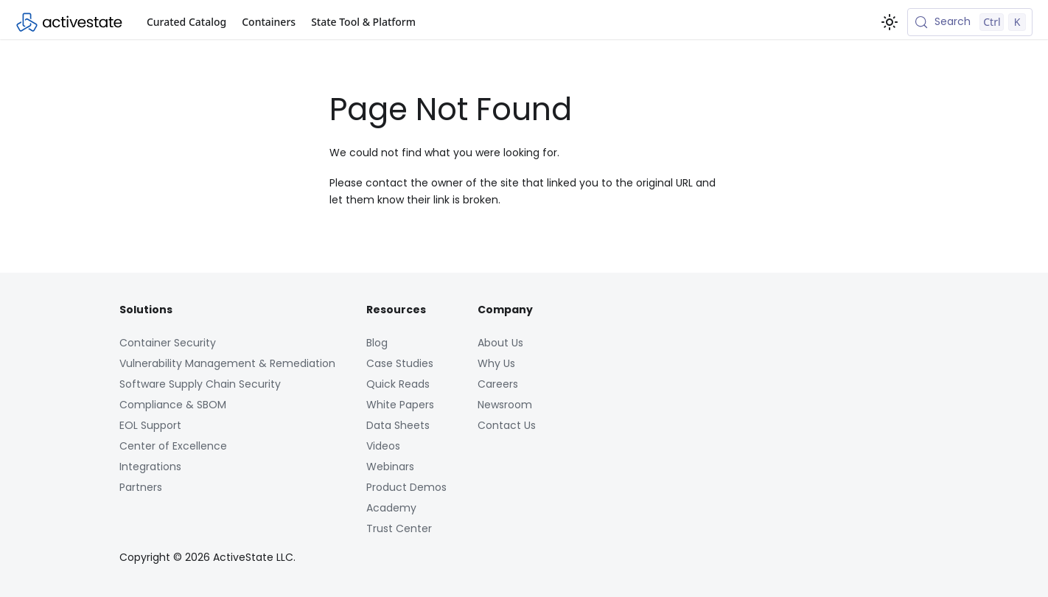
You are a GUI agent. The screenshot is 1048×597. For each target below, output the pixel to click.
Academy (391, 507)
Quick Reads (398, 384)
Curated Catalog (186, 22)
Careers (498, 384)
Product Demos (406, 487)
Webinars (390, 466)
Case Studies (399, 363)
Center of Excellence (173, 446)
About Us (500, 342)
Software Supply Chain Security (200, 384)
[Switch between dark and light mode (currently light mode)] (889, 22)
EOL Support (150, 425)
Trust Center (399, 528)
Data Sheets (398, 425)
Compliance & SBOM (172, 404)
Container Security (167, 342)
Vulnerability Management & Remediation (227, 363)
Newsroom (505, 404)
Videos (383, 446)
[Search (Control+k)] (970, 22)
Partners (140, 487)
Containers (269, 22)
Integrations (150, 466)
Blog (377, 342)
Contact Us (507, 425)
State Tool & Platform (363, 22)
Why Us (496, 363)
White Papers (400, 404)
